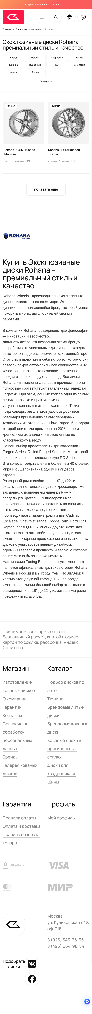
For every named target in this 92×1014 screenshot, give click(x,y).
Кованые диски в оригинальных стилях (64, 749)
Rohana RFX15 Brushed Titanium (19, 152)
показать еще (46, 189)
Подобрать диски (14, 964)
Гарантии (12, 707)
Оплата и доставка (22, 826)
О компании (15, 699)
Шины (53, 782)
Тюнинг (55, 699)
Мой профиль (61, 818)
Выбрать (57, 4)
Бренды (10, 757)
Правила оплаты (19, 818)
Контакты (12, 716)
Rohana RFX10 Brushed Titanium (64, 152)
